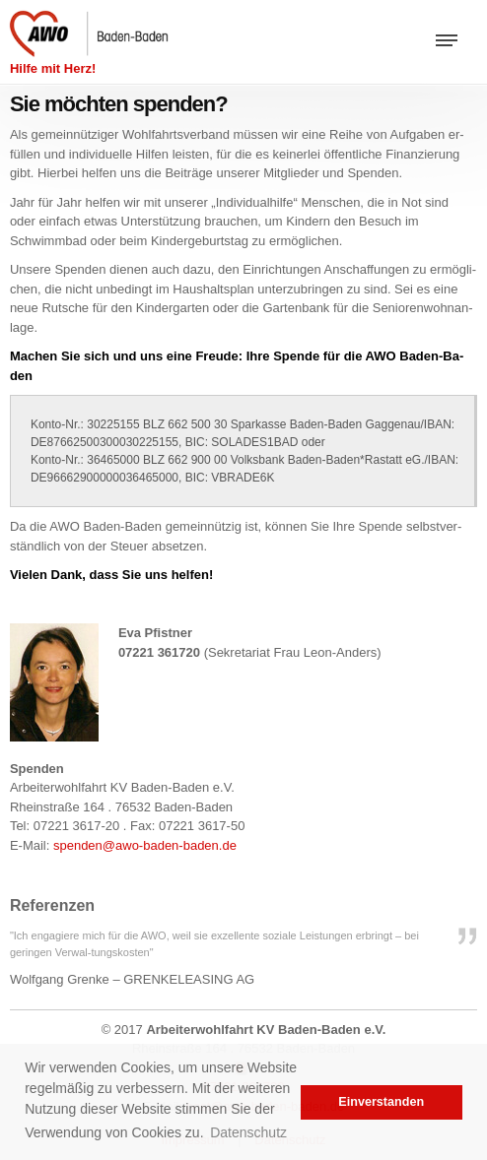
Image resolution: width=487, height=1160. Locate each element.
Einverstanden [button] (381, 1102)
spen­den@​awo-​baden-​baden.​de (145, 845)
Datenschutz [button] (248, 1132)
